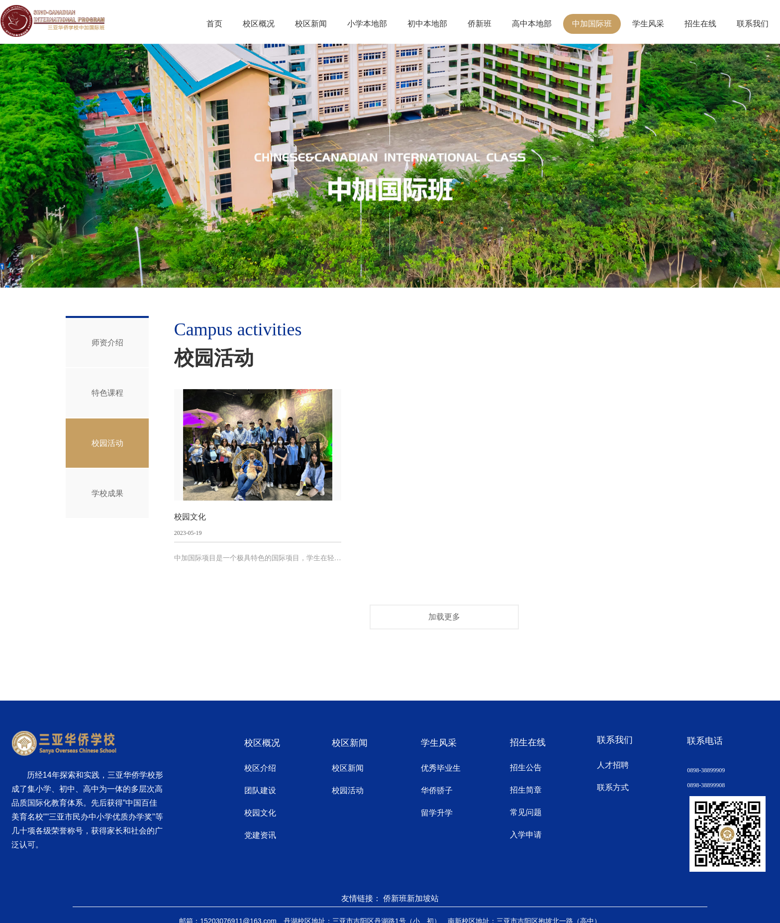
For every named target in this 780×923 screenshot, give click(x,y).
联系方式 (613, 787)
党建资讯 (260, 835)
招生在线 (700, 23)
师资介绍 (107, 342)
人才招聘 (613, 765)
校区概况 (259, 23)
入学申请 (526, 834)
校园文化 (260, 813)
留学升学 (437, 813)
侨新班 (479, 23)
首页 (214, 23)
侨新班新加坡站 (411, 898)
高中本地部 (532, 23)
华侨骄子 (437, 790)
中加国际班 (592, 23)
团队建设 (260, 790)
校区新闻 (311, 23)
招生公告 (526, 767)
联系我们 (753, 23)
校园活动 (107, 443)
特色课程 (107, 393)
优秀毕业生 (441, 768)
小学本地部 (367, 23)
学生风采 (648, 23)
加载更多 (444, 617)
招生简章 (526, 790)
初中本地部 (427, 23)
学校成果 (107, 494)
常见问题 (526, 812)
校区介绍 (260, 768)
